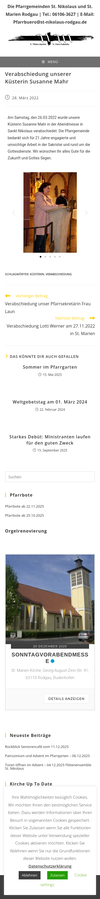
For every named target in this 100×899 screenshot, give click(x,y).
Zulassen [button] (57, 875)
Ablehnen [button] (29, 875)
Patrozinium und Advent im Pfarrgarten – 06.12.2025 (47, 756)
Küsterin (37, 274)
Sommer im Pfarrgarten (50, 367)
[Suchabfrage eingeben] (50, 476)
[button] (13, 212)
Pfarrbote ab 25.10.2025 (24, 515)
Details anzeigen (66, 699)
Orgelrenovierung (26, 531)
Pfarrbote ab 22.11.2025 (24, 506)
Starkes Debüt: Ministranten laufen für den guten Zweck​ (50, 440)
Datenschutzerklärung (50, 866)
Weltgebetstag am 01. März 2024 (50, 402)
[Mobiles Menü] (50, 62)
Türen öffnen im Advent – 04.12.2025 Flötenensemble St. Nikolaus (48, 766)
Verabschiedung (59, 274)
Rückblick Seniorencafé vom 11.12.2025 (37, 746)
